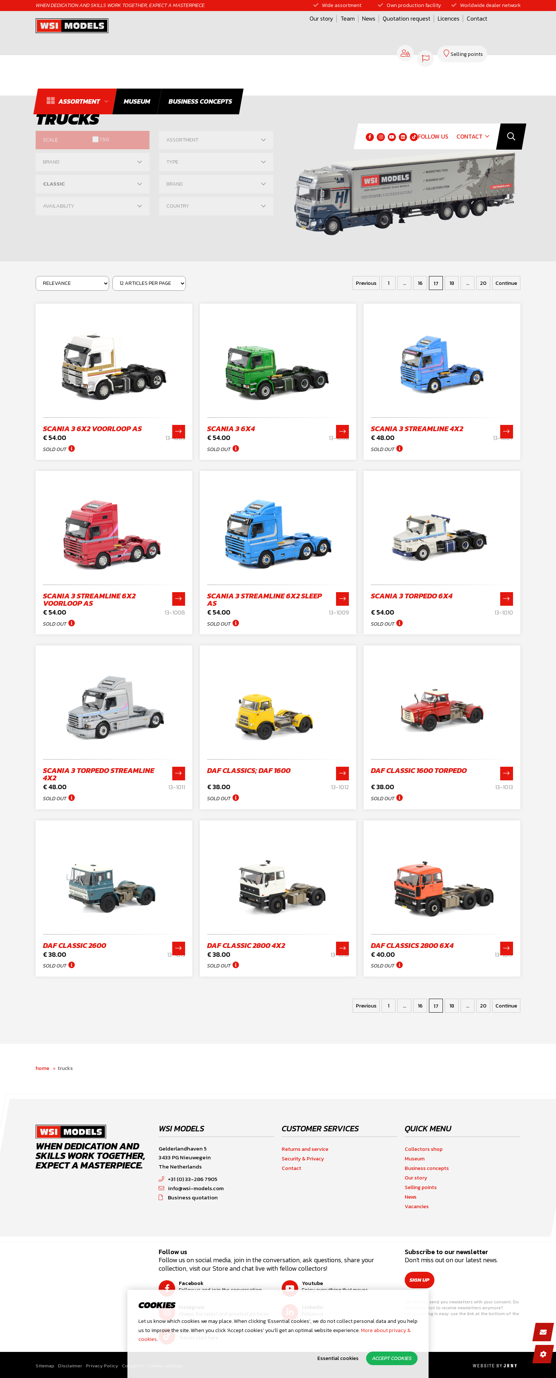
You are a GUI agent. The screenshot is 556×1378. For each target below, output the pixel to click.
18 (452, 283)
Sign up (422, 1279)
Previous (366, 283)
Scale (50, 140)
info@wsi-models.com (191, 1188)
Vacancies (417, 1206)
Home (42, 1068)
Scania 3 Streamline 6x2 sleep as (264, 599)
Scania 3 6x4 (231, 428)
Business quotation (188, 1197)
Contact (387, 30)
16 (420, 283)
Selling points (421, 1187)
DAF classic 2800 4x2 (246, 945)
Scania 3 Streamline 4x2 (417, 428)
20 (483, 283)
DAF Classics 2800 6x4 (412, 945)
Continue (506, 283)
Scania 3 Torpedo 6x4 (411, 595)
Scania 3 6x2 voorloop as (92, 428)
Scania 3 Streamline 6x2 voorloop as (89, 599)
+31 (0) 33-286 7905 (188, 1179)
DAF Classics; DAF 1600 (248, 770)
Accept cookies (392, 1358)
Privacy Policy (102, 1365)
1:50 (104, 139)
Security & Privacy (303, 1159)
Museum (415, 1159)
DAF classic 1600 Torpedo (419, 770)
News (278, 30)
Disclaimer (70, 1365)
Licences (358, 30)
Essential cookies (337, 1358)
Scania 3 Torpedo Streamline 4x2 (98, 774)
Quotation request (316, 30)
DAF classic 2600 (74, 945)
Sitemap (45, 1365)
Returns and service (305, 1149)
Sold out (54, 449)
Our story (231, 30)
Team (257, 30)
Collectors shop (424, 1149)
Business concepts (427, 1168)
